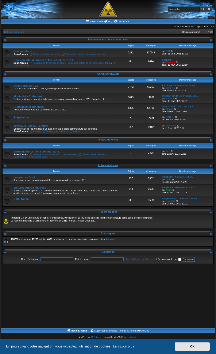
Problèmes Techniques (29, 106)
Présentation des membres (45, 54)
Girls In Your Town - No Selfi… (178, 106)
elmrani (170, 109)
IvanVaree (171, 125)
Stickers (166, 59)
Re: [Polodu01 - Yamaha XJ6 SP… (180, 198)
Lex (168, 151)
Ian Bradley (132, 337)
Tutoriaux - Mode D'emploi (31, 125)
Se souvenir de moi (169, 259)
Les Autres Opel (24, 177)
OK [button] (192, 346)
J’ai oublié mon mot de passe (141, 259)
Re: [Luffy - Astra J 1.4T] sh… (178, 177)
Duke (169, 190)
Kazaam (170, 62)
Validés (75, 131)
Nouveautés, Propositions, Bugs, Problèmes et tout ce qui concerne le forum (70, 63)
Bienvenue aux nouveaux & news (108, 39)
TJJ (168, 51)
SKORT (170, 117)
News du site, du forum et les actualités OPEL (44, 60)
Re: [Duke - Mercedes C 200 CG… (180, 187)
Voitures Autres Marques (30, 187)
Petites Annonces (108, 139)
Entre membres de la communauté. (37, 151)
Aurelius (170, 98)
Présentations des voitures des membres (84, 54)
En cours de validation (56, 131)
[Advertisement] (108, 296)
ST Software (96, 337)
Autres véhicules (108, 165)
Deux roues (21, 198)
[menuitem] (108, 21)
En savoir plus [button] (123, 346)
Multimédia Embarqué (28, 96)
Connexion (108, 252)
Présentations (23, 51)
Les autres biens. (38, 157)
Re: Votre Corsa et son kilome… (179, 85)
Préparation (21, 117)
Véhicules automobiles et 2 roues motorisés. (54, 154)
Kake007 (170, 201)
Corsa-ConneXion (108, 73)
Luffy (168, 179)
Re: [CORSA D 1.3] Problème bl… (180, 96)
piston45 (170, 88)
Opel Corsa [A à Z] (26, 85)
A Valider (36, 131)
